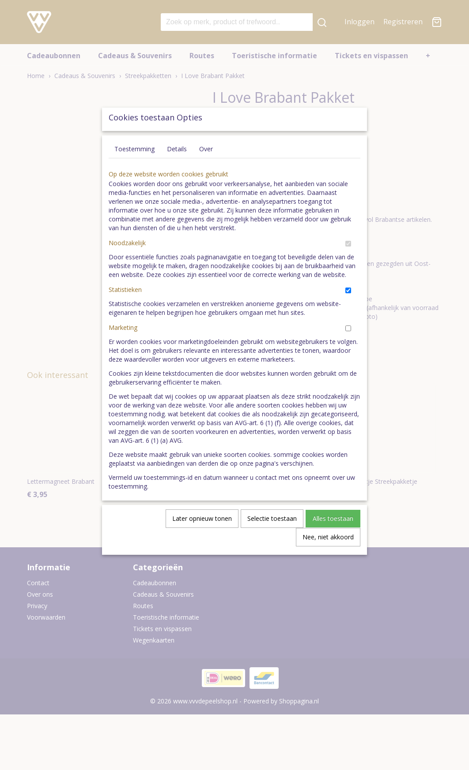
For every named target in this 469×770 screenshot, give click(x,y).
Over (206, 169)
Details (177, 169)
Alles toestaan (333, 539)
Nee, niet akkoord (328, 557)
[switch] (348, 264)
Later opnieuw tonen (202, 539)
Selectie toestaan (272, 539)
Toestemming (134, 169)
